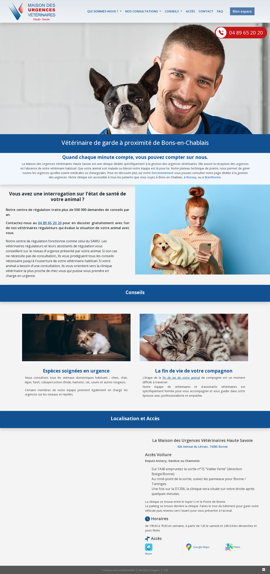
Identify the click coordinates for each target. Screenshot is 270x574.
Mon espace (242, 11)
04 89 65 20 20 (246, 32)
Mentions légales (149, 570)
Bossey (191, 177)
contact (206, 11)
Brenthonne (213, 177)
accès (190, 11)
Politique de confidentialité (118, 570)
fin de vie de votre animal (181, 378)
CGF (165, 570)
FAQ (220, 11)
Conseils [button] (172, 11)
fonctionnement (162, 173)
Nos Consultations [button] (142, 11)
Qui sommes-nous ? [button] (103, 11)
